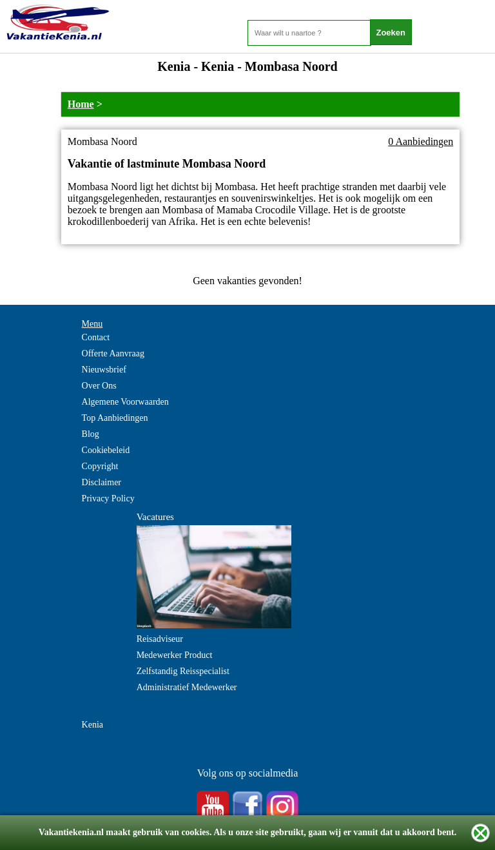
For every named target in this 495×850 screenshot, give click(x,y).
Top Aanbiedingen (115, 418)
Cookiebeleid (106, 450)
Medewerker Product (175, 655)
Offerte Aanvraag (113, 353)
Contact (96, 337)
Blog (90, 434)
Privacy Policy (108, 498)
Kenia (92, 724)
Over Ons (99, 386)
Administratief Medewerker (187, 687)
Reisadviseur (160, 639)
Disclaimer (101, 482)
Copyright (100, 466)
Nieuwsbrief (104, 369)
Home (81, 104)
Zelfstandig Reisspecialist (183, 671)
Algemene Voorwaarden (125, 402)
